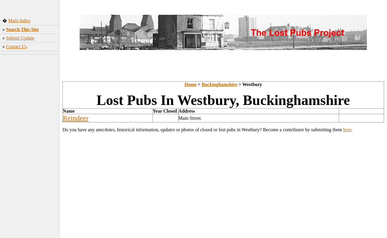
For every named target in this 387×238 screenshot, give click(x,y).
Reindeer (76, 118)
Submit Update (20, 38)
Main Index (19, 20)
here (347, 129)
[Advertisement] (30, 144)
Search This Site (22, 29)
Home (190, 84)
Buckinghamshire (219, 84)
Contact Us (16, 46)
